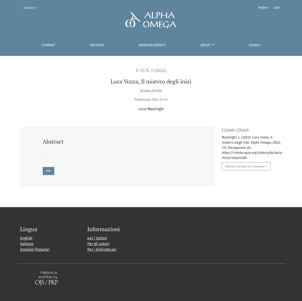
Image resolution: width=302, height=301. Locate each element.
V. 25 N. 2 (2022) (151, 70)
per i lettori (97, 238)
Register (263, 7)
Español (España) (35, 249)
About (206, 45)
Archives (97, 45)
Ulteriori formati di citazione (245, 166)
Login (276, 7)
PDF (48, 171)
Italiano (32, 7)
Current (48, 45)
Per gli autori (98, 244)
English (26, 238)
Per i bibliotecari (102, 249)
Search (254, 45)
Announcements (152, 45)
